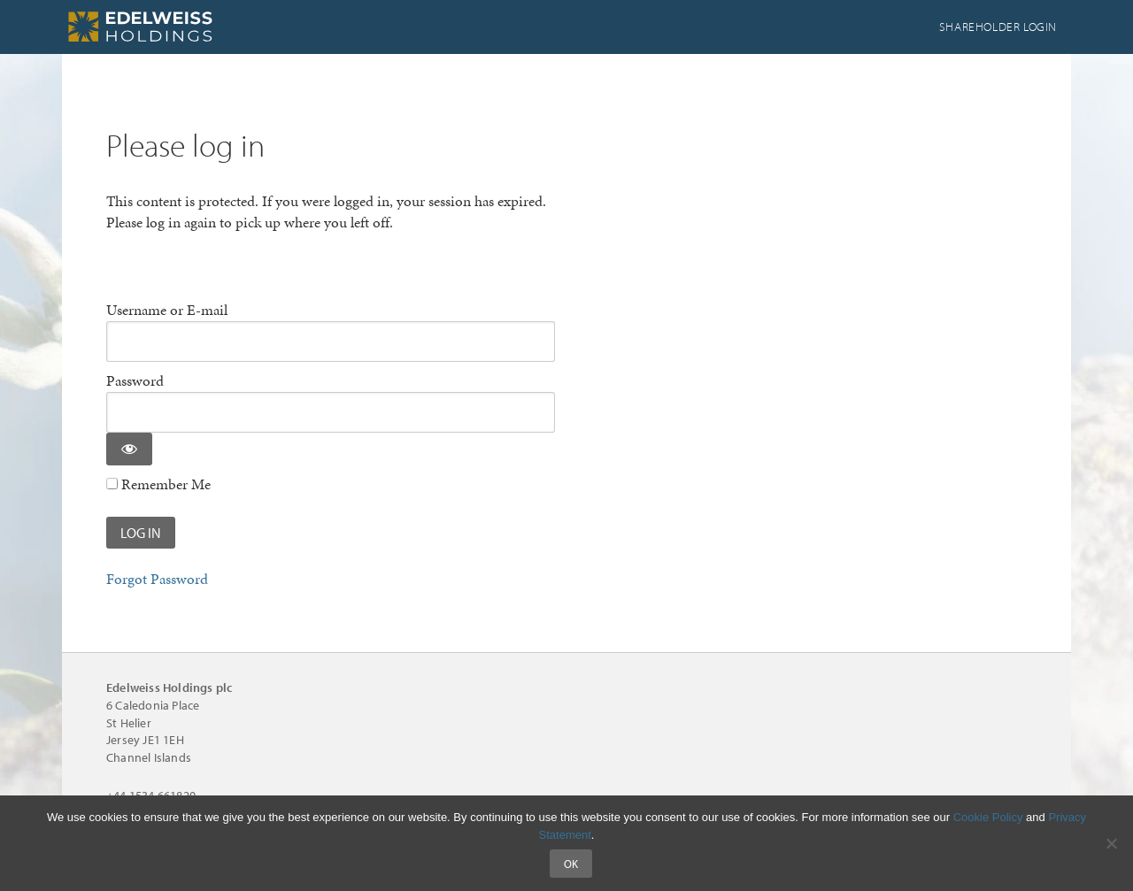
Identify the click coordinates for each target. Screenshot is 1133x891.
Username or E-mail (166, 309)
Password (135, 380)
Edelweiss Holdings (195, 26)
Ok (571, 863)
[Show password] (129, 449)
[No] (1111, 843)
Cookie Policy (988, 817)
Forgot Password (157, 578)
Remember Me (158, 484)
